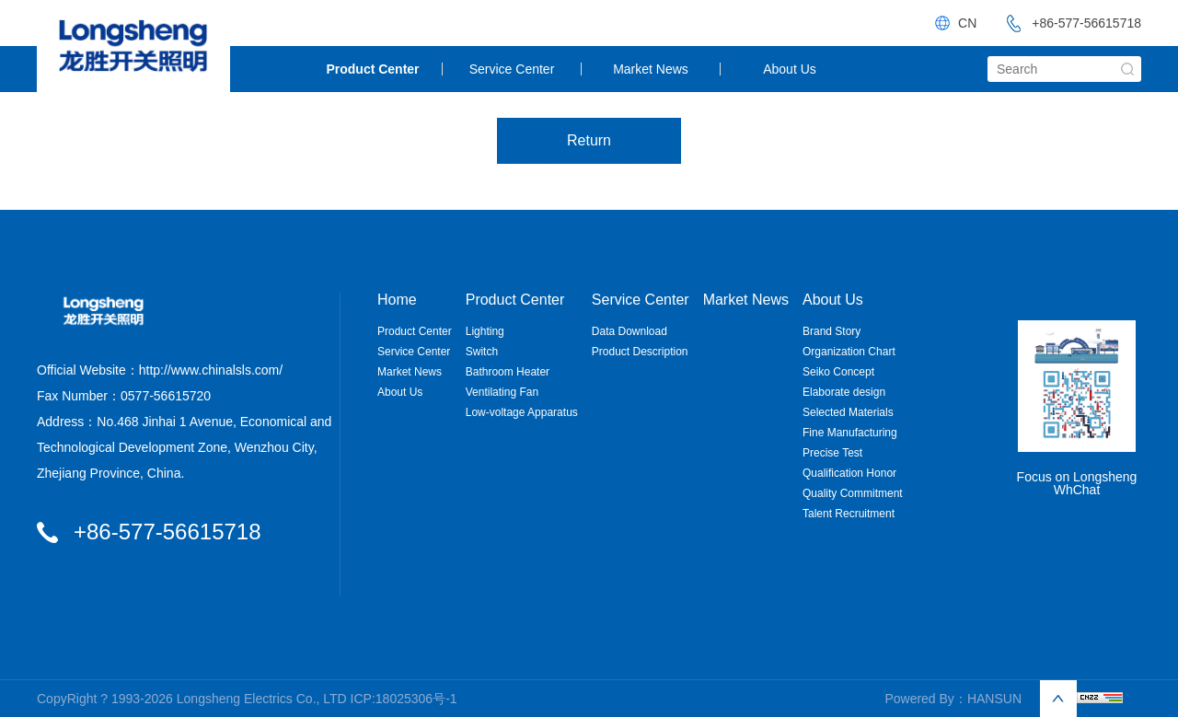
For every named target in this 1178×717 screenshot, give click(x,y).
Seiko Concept (838, 371)
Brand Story (831, 331)
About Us (789, 69)
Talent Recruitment (849, 513)
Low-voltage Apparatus (522, 412)
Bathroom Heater (507, 371)
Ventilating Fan (502, 392)
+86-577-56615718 (1068, 23)
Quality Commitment (853, 493)
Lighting (485, 331)
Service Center (512, 69)
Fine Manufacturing (850, 432)
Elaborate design (844, 392)
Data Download (629, 331)
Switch (482, 351)
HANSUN (994, 698)
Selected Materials (848, 412)
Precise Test (832, 452)
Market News (650, 69)
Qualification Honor (849, 473)
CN (967, 23)
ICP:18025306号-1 (404, 698)
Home (397, 300)
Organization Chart (849, 351)
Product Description (640, 351)
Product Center (372, 69)
